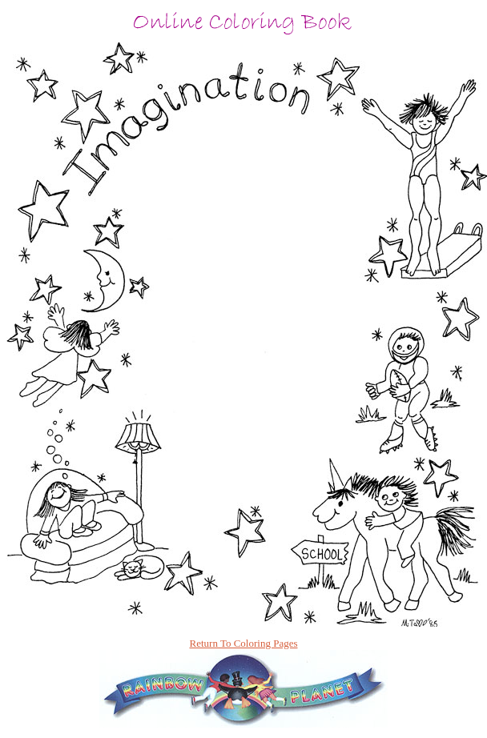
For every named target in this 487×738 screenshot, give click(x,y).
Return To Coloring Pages (244, 643)
